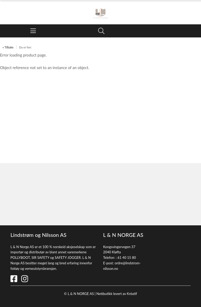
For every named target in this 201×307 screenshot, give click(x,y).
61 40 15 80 (127, 257)
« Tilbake (8, 47)
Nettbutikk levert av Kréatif (116, 294)
